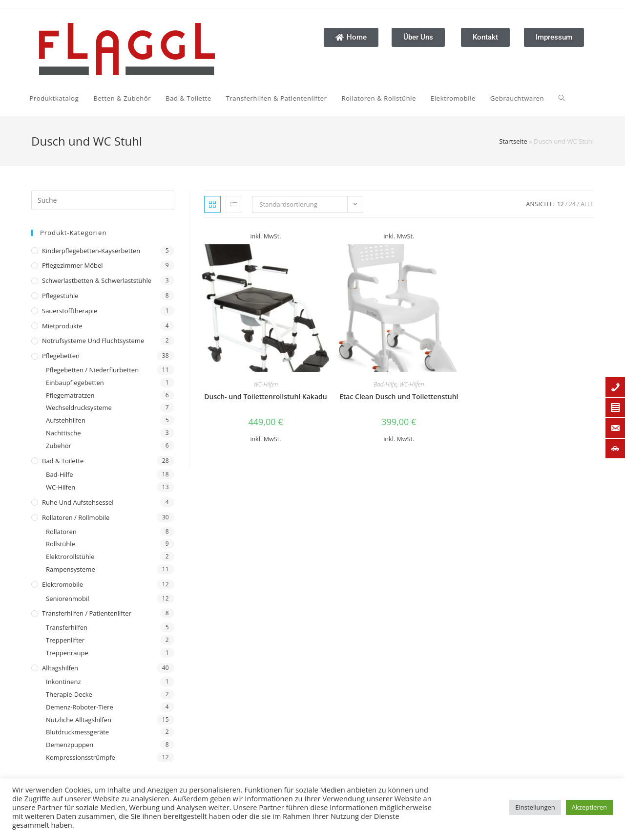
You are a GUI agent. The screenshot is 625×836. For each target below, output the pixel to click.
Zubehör (58, 445)
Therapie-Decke (69, 694)
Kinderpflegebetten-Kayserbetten (91, 250)
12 (560, 204)
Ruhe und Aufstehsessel (78, 502)
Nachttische (63, 433)
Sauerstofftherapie (69, 310)
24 (572, 204)
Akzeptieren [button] (589, 807)
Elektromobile (62, 584)
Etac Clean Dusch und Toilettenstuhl (398, 396)
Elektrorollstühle (70, 556)
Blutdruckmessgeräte (77, 732)
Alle (587, 204)
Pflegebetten (61, 355)
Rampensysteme (70, 569)
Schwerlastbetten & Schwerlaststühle (96, 280)
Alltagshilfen (60, 668)
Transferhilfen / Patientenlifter (86, 613)
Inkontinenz (63, 681)
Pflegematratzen (70, 395)
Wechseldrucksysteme (79, 407)
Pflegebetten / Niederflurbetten (92, 369)
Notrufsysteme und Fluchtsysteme (93, 340)
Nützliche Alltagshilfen (78, 719)
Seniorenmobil (67, 598)
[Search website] (480, 98)
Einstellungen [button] (535, 807)
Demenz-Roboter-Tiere (79, 707)
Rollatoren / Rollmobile (75, 517)
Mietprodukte (62, 326)
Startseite (513, 141)
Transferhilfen (66, 627)
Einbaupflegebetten (75, 382)
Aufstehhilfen (65, 420)
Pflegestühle (60, 295)
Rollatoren (61, 531)
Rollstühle (60, 543)
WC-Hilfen (60, 487)
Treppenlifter (65, 640)
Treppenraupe (67, 652)
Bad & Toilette (62, 460)
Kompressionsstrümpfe (80, 757)
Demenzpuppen (69, 744)
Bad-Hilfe (59, 474)
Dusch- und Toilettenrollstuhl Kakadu (265, 396)
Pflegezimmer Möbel (72, 265)
